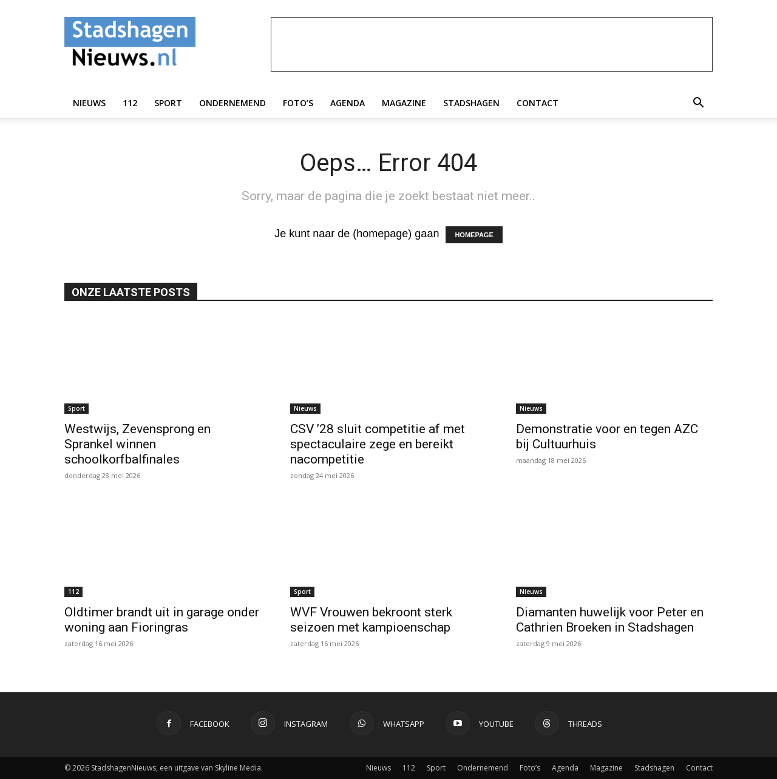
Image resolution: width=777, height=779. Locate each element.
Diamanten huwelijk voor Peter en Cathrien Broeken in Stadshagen (610, 620)
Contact (537, 103)
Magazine (404, 103)
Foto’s (298, 103)
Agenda (347, 103)
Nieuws (89, 103)
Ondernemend (232, 103)
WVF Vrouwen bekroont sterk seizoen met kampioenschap (371, 620)
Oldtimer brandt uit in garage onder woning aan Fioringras (161, 620)
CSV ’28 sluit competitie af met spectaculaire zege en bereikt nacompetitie (377, 444)
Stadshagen (471, 103)
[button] (698, 103)
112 (130, 103)
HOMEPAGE (474, 234)
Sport (168, 103)
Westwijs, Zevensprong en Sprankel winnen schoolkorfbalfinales (137, 444)
